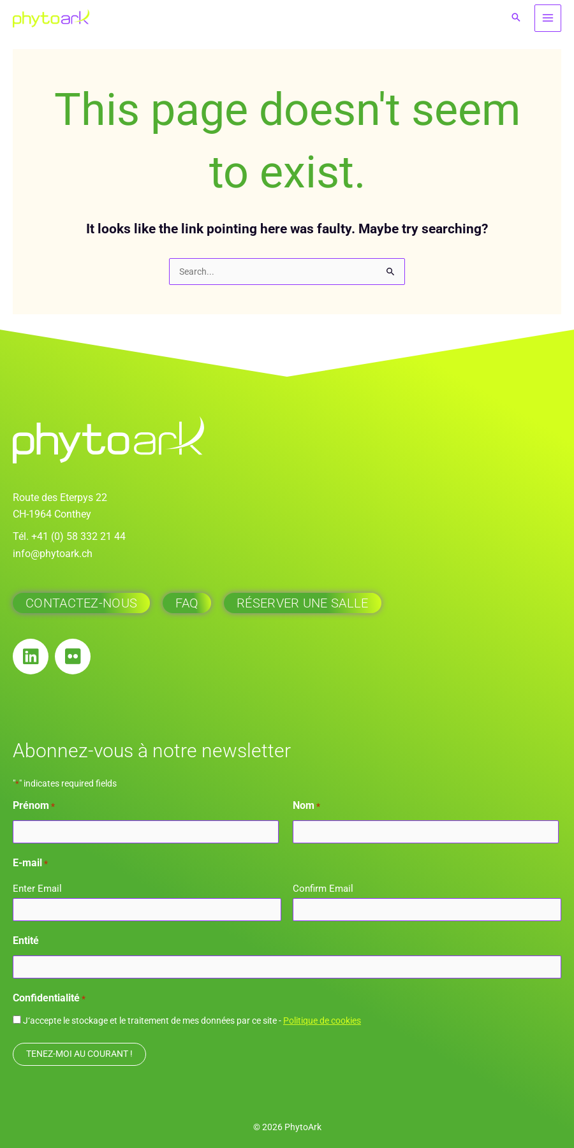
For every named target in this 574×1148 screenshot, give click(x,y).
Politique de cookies (322, 1020)
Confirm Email (323, 888)
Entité (26, 940)
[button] (516, 18)
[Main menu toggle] (548, 18)
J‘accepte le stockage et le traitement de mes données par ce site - (192, 1020)
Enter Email (37, 888)
